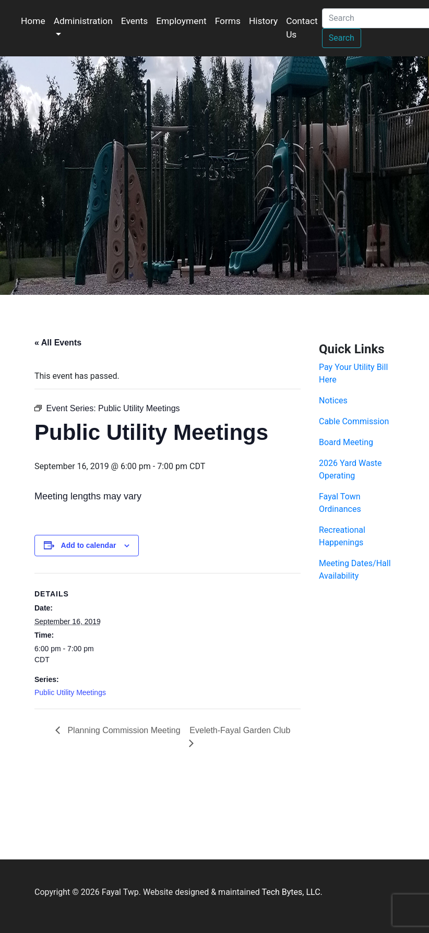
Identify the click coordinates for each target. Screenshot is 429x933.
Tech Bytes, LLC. (291, 892)
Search (341, 38)
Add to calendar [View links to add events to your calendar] (88, 545)
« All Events (57, 342)
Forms (228, 21)
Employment (181, 21)
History (263, 21)
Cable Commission (354, 421)
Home (33, 21)
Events (134, 21)
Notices (333, 400)
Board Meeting (346, 442)
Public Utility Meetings (70, 692)
